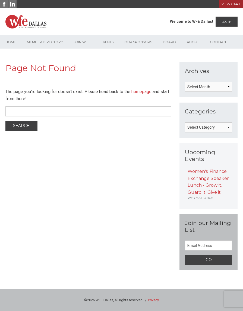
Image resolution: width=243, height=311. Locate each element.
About (193, 42)
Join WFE (82, 42)
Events (107, 42)
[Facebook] (4, 4)
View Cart (231, 4)
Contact (218, 42)
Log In (227, 22)
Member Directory (45, 42)
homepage (141, 91)
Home (10, 42)
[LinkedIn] (12, 4)
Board (169, 42)
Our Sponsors (138, 42)
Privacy (153, 300)
